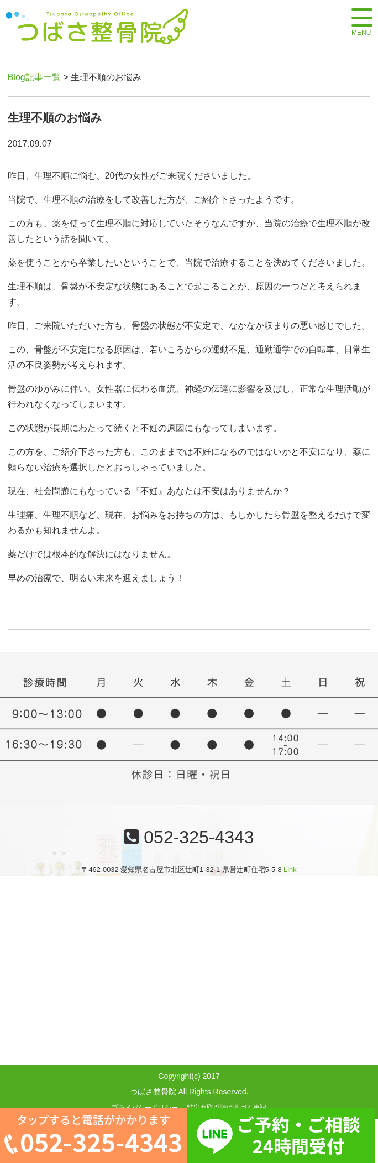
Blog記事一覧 (34, 77)
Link (290, 869)
